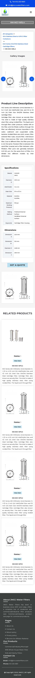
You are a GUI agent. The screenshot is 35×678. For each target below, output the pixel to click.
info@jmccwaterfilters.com (17, 5)
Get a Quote (17, 265)
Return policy (11, 632)
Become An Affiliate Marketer (18, 638)
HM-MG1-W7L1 (17, 564)
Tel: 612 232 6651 (17, 2)
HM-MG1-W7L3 (17, 432)
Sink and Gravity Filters (13, 653)
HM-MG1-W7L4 (17, 366)
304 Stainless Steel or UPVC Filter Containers (15, 37)
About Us (10, 626)
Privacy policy (12, 635)
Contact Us (11, 629)
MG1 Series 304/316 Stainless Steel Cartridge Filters (15, 45)
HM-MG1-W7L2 (17, 498)
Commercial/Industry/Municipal (16, 647)
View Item (17, 361)
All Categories (8, 34)
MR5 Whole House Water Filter (16, 650)
